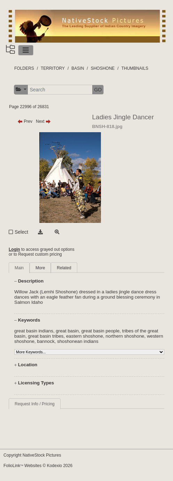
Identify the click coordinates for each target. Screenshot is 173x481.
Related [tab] (64, 267)
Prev (24, 121)
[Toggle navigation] (25, 50)
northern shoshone (124, 336)
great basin (67, 330)
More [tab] (40, 267)
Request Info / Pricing (35, 403)
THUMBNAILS (134, 68)
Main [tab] (19, 267)
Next (43, 121)
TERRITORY (53, 68)
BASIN (77, 68)
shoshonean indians (78, 341)
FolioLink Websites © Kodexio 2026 (37, 465)
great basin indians (33, 330)
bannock (45, 341)
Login (14, 249)
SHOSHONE (103, 68)
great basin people (100, 330)
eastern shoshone (84, 336)
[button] (21, 89)
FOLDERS (24, 68)
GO (98, 89)
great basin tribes (45, 336)
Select (21, 232)
